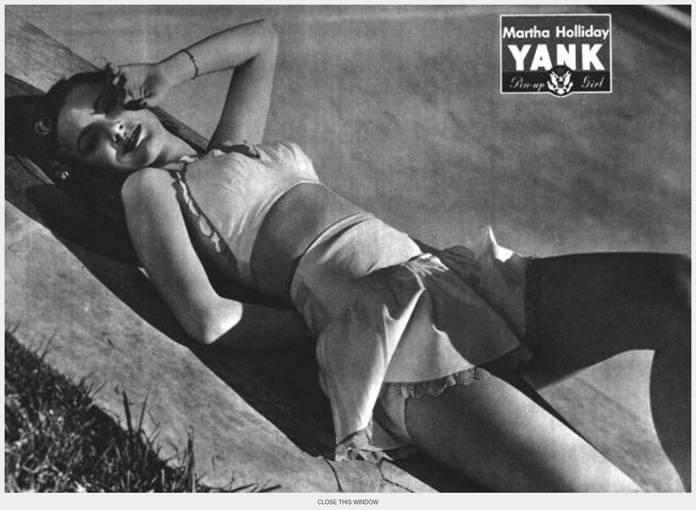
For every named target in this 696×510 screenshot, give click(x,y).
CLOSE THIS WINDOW (348, 502)
